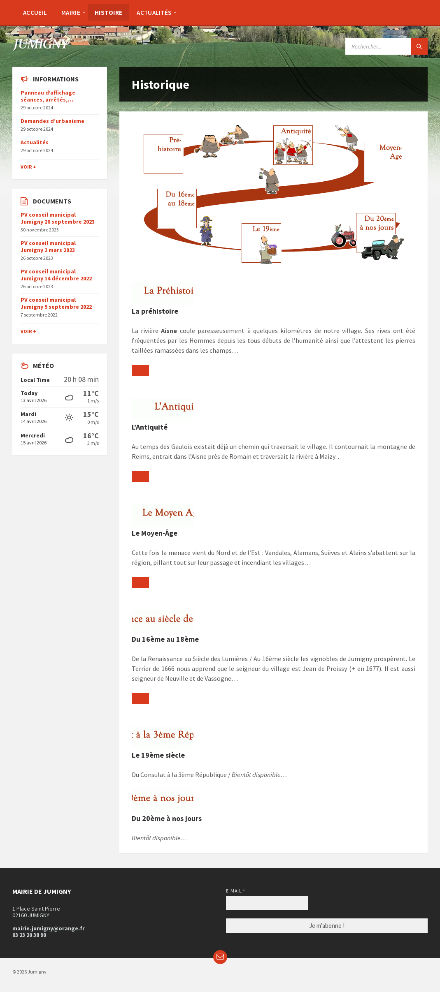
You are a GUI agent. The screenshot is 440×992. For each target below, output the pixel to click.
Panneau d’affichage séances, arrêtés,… (48, 96)
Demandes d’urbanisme (52, 121)
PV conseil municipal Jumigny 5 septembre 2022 (56, 303)
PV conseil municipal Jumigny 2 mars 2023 (48, 246)
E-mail (235, 891)
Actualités (35, 142)
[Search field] (386, 46)
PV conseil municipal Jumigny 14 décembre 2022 (56, 275)
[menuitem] (35, 12)
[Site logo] (41, 48)
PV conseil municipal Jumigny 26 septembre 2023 (58, 218)
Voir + (28, 167)
